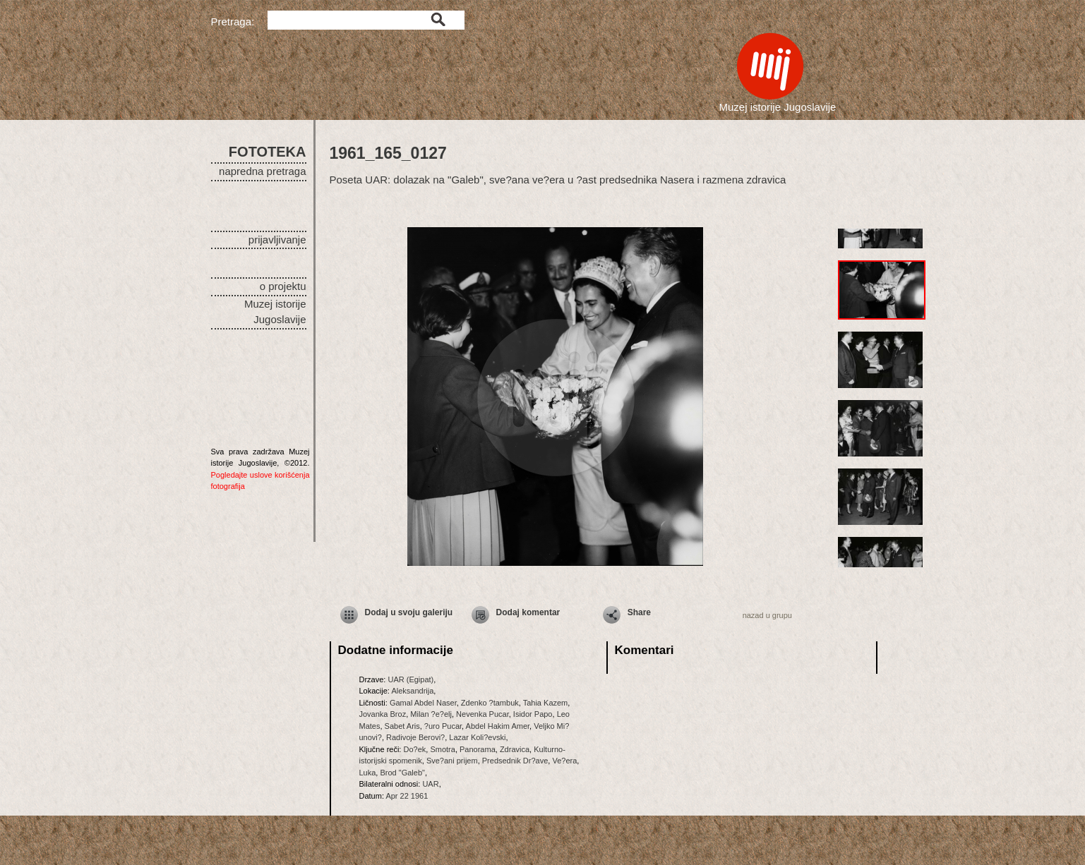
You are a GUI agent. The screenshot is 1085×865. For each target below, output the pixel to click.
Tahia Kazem (545, 702)
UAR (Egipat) (410, 679)
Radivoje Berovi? (415, 737)
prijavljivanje (277, 240)
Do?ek (414, 749)
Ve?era (564, 760)
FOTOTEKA (267, 151)
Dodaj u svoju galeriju (409, 612)
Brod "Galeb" (402, 772)
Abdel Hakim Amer (497, 726)
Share (639, 612)
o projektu (283, 286)
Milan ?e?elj (431, 714)
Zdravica (514, 749)
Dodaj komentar (528, 612)
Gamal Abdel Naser (423, 702)
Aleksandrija (412, 690)
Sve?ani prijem (452, 760)
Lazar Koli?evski (477, 737)
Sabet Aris (402, 726)
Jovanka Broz (383, 714)
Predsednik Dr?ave (515, 760)
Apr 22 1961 (406, 796)
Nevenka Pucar (482, 714)
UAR (430, 784)
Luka (367, 772)
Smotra (442, 749)
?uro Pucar (443, 726)
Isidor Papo (533, 714)
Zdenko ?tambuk (490, 702)
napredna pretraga (262, 171)
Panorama (478, 749)
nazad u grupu (767, 615)
